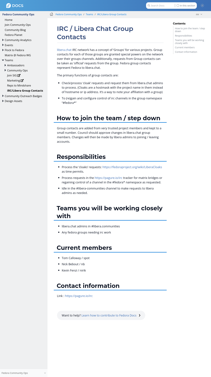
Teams (9, 60)
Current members (185, 47)
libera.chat (64, 50)
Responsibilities (183, 35)
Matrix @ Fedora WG (18, 55)
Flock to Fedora (14, 50)
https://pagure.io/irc (108, 178)
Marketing (15, 80)
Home (9, 20)
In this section (186, 5)
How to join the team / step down (190, 30)
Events (9, 45)
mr (197, 14)
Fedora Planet (13, 35)
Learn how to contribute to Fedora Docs (110, 315)
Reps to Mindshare (19, 85)
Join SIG (14, 75)
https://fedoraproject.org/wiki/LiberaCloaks (132, 167)
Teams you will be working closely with (189, 41)
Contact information (186, 51)
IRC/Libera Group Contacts (25, 90)
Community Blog (15, 30)
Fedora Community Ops (18, 14)
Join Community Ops (18, 25)
